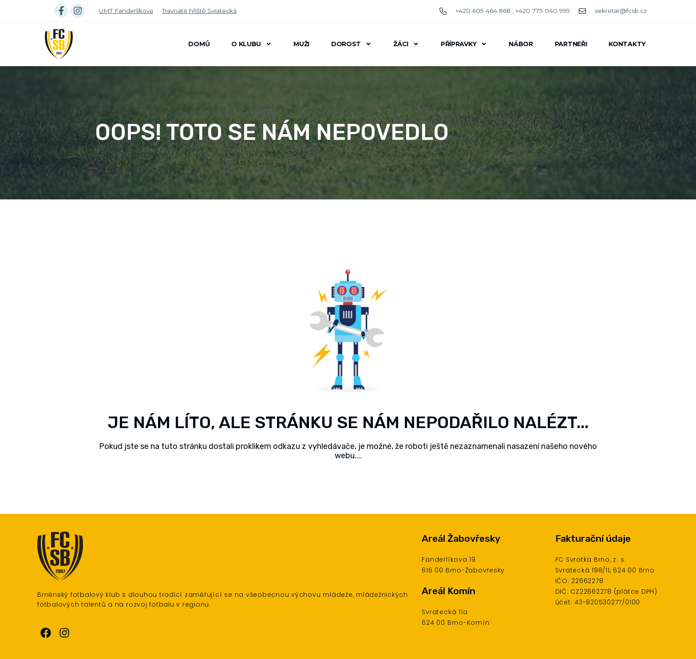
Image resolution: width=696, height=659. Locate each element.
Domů (199, 44)
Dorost (351, 44)
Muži (301, 44)
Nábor (521, 44)
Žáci (406, 44)
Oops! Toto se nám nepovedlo (272, 132)
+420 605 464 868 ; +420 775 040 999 (512, 10)
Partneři (571, 44)
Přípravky (464, 44)
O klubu (251, 44)
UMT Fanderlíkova (126, 10)
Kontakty (627, 44)
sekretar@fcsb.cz (621, 10)
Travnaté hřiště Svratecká (199, 10)
